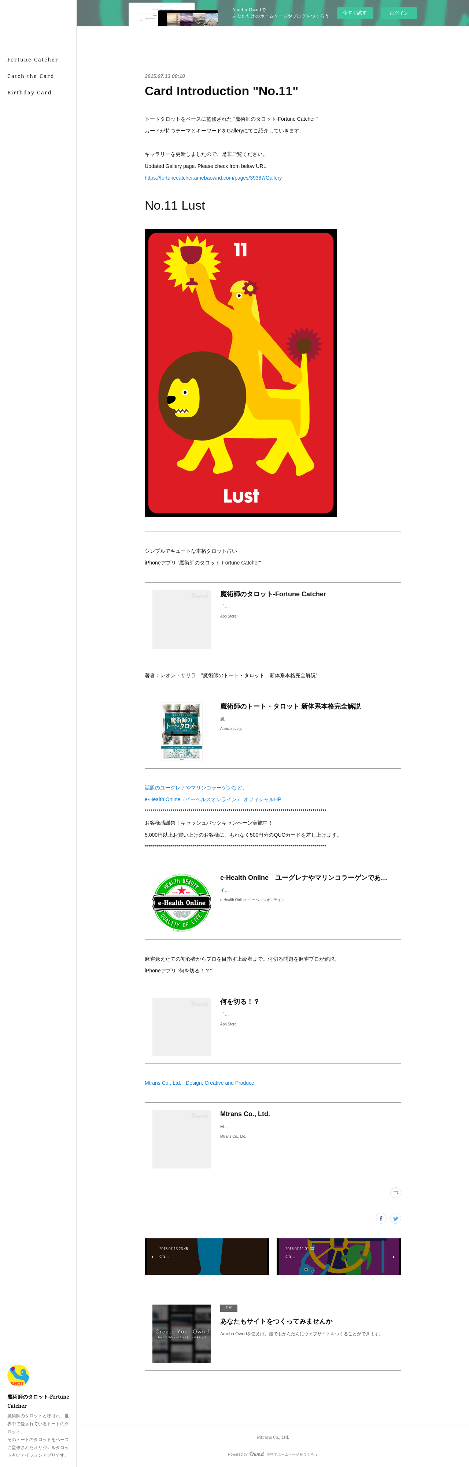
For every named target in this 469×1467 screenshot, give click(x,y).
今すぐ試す (355, 12)
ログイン (399, 13)
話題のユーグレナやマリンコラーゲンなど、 (196, 788)
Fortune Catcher (33, 59)
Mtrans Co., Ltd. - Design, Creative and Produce (199, 1083)
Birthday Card (29, 92)
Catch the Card (31, 75)
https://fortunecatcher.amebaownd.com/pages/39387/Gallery (213, 178)
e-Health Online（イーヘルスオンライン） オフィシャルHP (213, 799)
